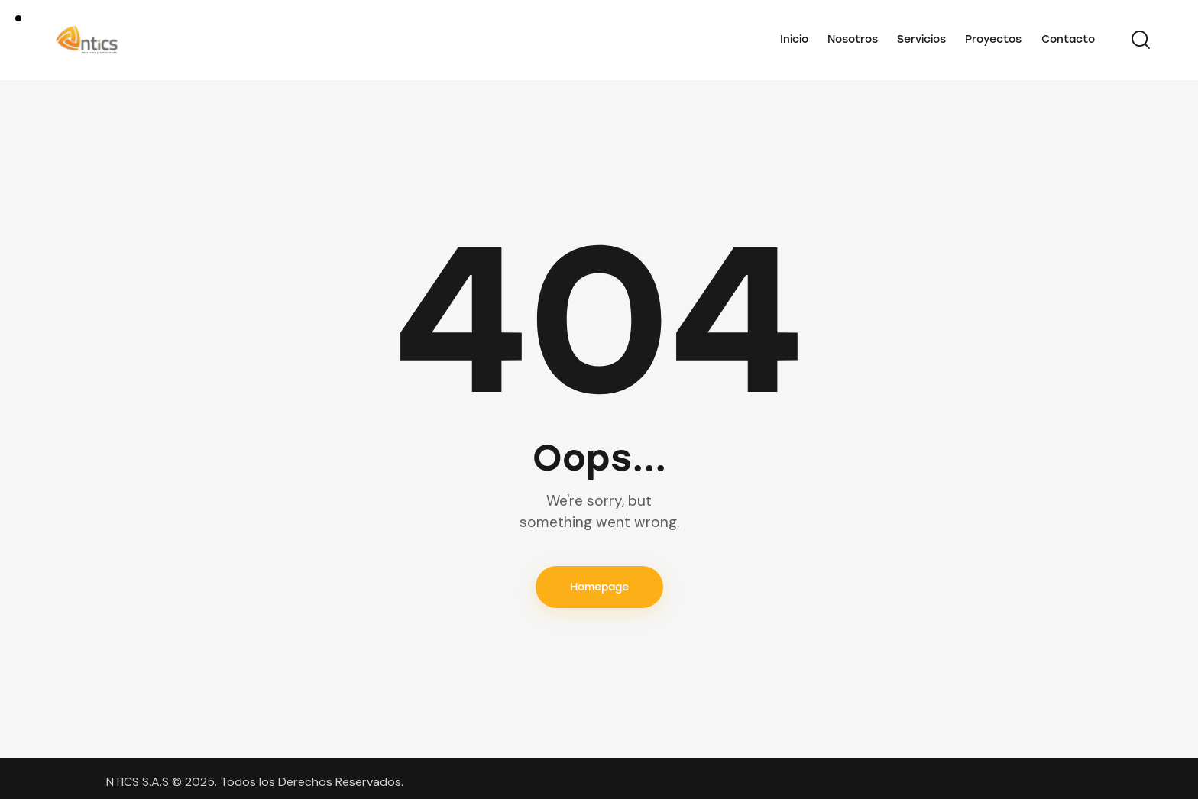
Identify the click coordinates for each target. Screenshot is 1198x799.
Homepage (599, 587)
